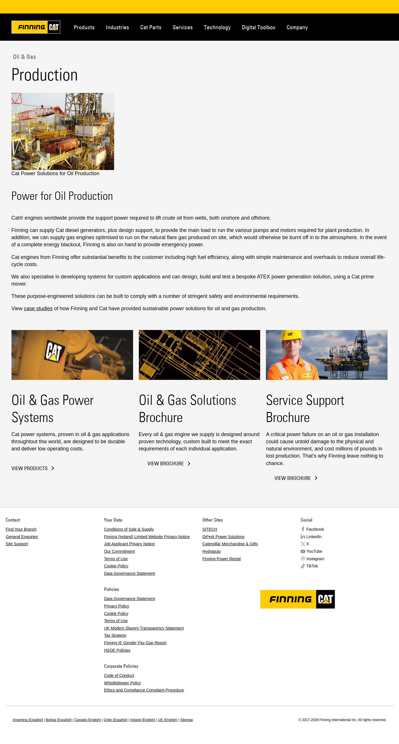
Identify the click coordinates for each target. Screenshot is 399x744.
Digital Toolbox (258, 27)
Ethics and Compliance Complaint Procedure (144, 690)
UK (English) (167, 720)
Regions (379, 26)
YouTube (314, 551)
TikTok (312, 566)
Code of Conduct (119, 675)
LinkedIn (314, 536)
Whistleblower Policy (122, 683)
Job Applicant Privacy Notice (129, 544)
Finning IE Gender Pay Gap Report (135, 642)
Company (297, 27)
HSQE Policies (117, 650)
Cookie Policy (116, 566)
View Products (29, 468)
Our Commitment (119, 551)
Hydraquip (212, 551)
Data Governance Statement (129, 573)
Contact (360, 26)
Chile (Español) (115, 720)
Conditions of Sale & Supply (129, 529)
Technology (217, 27)
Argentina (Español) (28, 720)
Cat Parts (150, 27)
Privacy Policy (116, 606)
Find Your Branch (21, 529)
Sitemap (186, 720)
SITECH (210, 529)
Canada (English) (88, 720)
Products (84, 27)
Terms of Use (116, 558)
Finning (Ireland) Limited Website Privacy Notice (147, 536)
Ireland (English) (142, 720)
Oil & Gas (23, 56)
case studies (38, 308)
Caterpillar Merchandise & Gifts (230, 544)
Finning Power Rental (222, 558)
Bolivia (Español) (59, 720)
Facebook (315, 529)
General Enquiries (22, 536)
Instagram (315, 558)
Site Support (17, 544)
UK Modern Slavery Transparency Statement (144, 628)
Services (183, 27)
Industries (117, 27)
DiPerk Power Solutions (224, 536)
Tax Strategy (115, 635)
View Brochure (165, 463)
